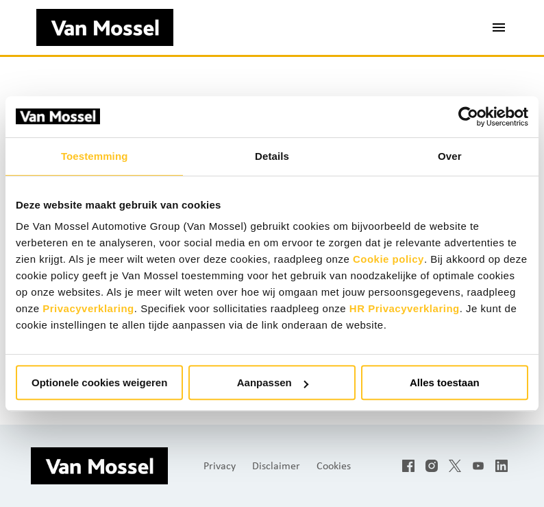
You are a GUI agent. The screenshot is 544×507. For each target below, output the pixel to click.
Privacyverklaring (88, 308)
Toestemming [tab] (94, 156)
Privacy (219, 465)
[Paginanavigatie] (498, 27)
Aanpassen (272, 382)
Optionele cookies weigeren (99, 382)
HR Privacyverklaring (404, 308)
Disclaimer (276, 465)
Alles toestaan (445, 382)
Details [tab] (272, 156)
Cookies (334, 465)
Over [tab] (450, 156)
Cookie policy (388, 259)
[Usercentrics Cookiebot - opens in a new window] (468, 116)
